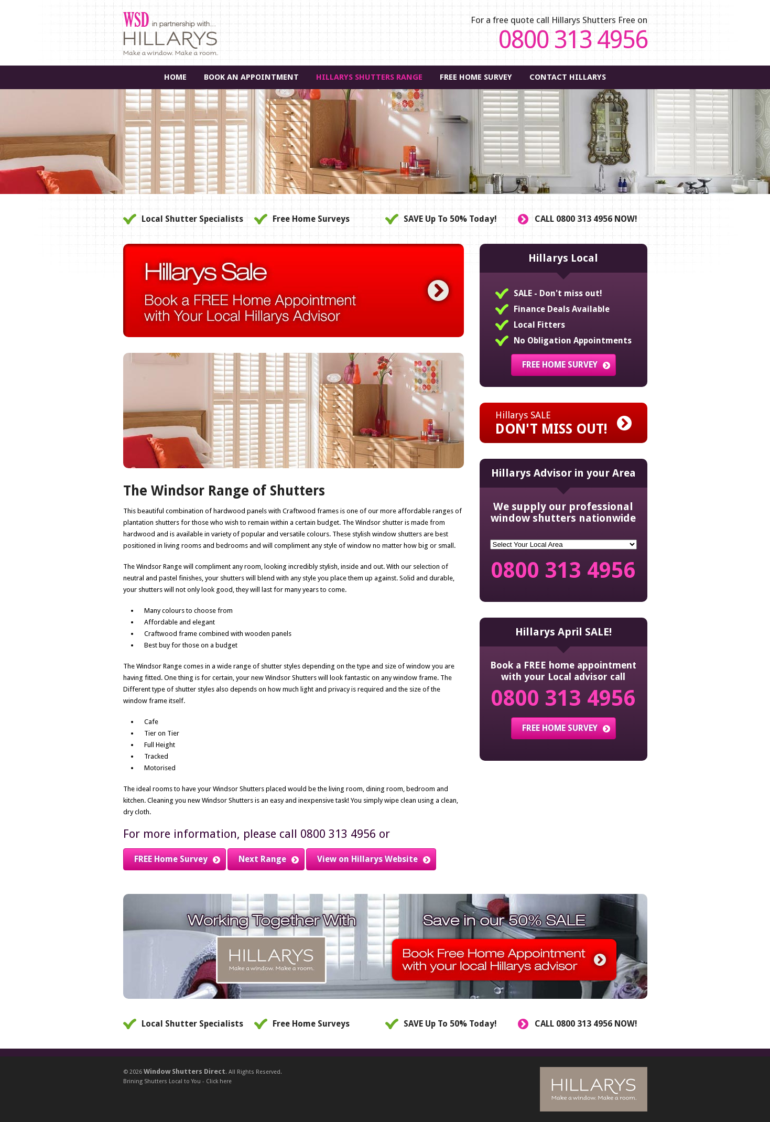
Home (175, 77)
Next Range (268, 859)
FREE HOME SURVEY (566, 365)
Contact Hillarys (567, 77)
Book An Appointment (251, 77)
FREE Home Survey (476, 77)
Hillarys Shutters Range (369, 77)
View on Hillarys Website (373, 859)
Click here (219, 1081)
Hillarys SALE (563, 423)
